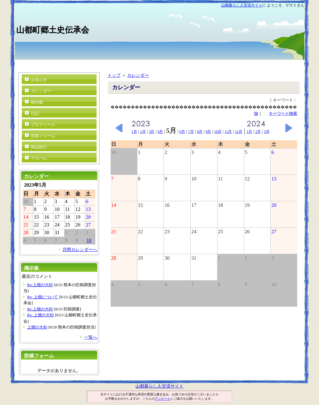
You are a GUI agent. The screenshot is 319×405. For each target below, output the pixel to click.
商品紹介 (39, 147)
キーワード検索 (283, 113)
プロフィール (43, 124)
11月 (228, 131)
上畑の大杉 (37, 327)
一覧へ (90, 337)
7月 (191, 131)
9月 (208, 131)
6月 (182, 131)
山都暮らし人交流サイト (241, 5)
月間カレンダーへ (79, 249)
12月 (238, 131)
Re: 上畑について (42, 297)
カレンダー (138, 75)
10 (88, 240)
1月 (134, 131)
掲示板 (37, 102)
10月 (218, 131)
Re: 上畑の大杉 (40, 315)
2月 (143, 131)
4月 (160, 131)
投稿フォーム (43, 135)
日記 (35, 113)
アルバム (39, 158)
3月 (152, 131)
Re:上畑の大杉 (40, 284)
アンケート (162, 398)
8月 (199, 131)
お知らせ (39, 79)
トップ (114, 75)
